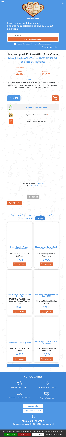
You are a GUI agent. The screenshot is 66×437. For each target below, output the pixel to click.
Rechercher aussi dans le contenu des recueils (34, 44)
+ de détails (33, 197)
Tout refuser (24, 434)
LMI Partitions (33, 18)
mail (52, 424)
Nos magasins (33, 406)
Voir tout (40, 218)
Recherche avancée (49, 47)
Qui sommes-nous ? (33, 411)
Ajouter (55, 98)
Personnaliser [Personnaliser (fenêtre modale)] (38, 434)
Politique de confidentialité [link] (53, 434)
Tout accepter (10, 434)
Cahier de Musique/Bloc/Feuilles (23, 58)
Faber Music (20, 74)
